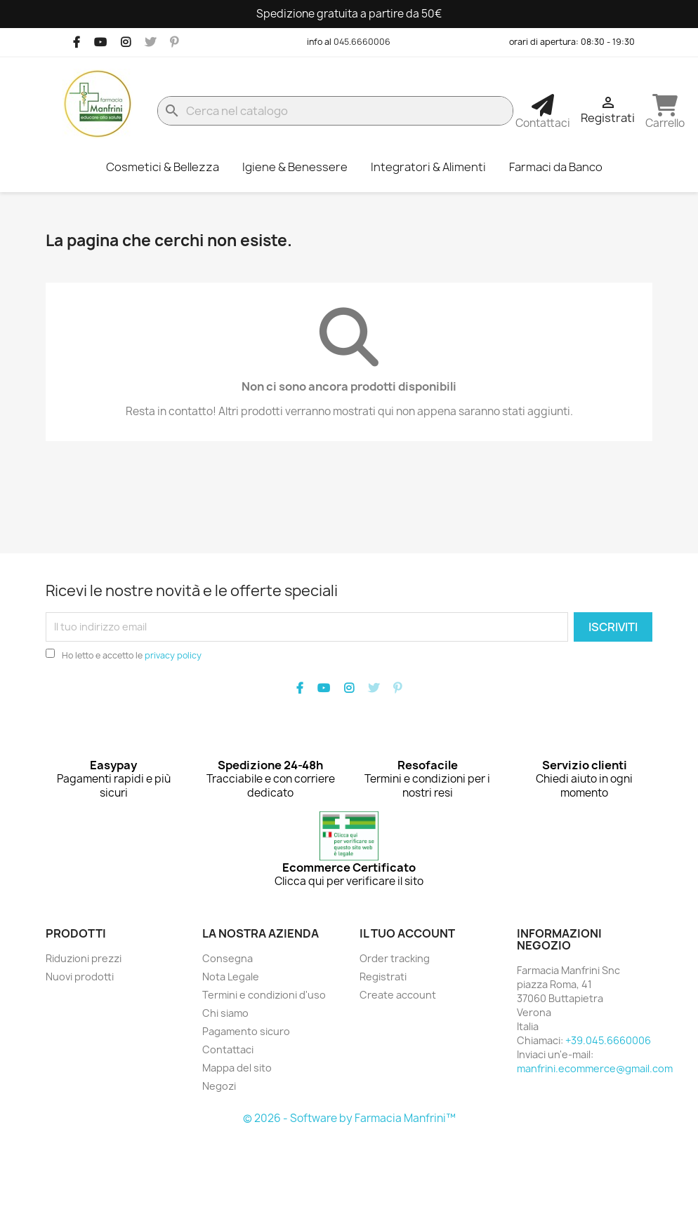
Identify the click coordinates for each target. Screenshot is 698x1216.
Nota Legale (230, 976)
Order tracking (395, 958)
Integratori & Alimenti (428, 167)
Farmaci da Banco (555, 167)
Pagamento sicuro (246, 1031)
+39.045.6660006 (608, 1040)
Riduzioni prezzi (83, 958)
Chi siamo (225, 1013)
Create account (398, 994)
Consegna (227, 958)
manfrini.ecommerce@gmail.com (595, 1068)
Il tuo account (407, 933)
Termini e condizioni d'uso (264, 994)
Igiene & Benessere (295, 167)
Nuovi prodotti (80, 976)
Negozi (219, 1086)
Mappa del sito (237, 1067)
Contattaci (227, 1049)
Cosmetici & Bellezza (162, 167)
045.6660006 (362, 42)
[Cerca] (335, 111)
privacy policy (173, 655)
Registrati (383, 976)
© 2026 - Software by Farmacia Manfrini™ (349, 1118)
